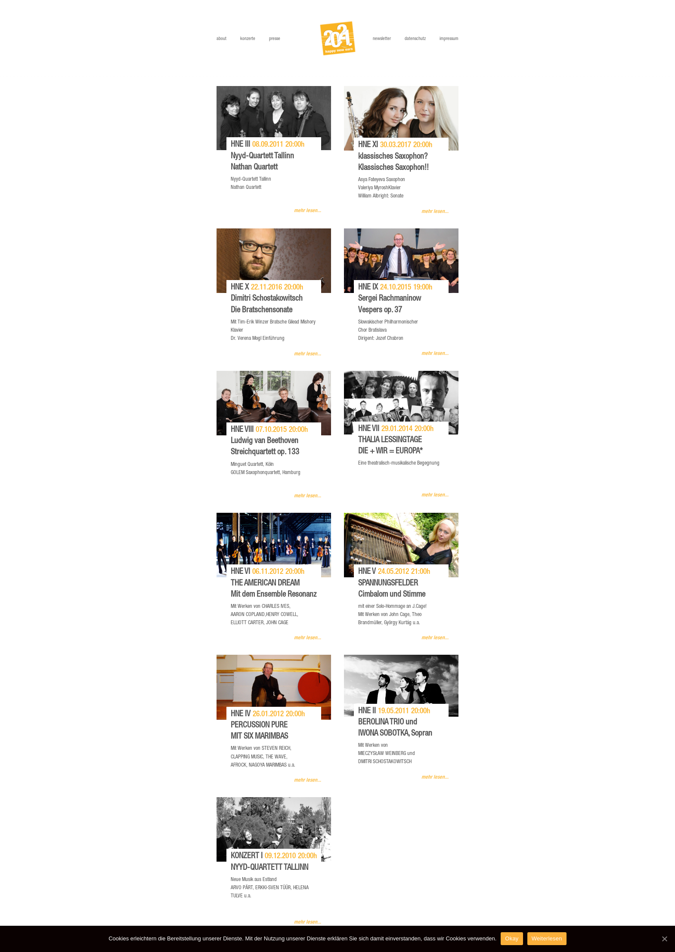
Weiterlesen (547, 938)
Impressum (449, 39)
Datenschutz (415, 39)
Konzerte (247, 39)
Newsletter (382, 39)
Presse (274, 39)
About (221, 39)
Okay (511, 938)
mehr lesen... (307, 210)
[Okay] (664, 938)
